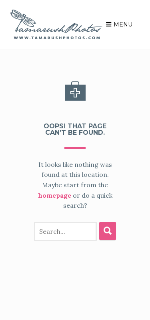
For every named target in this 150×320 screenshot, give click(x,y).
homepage (60, 185)
